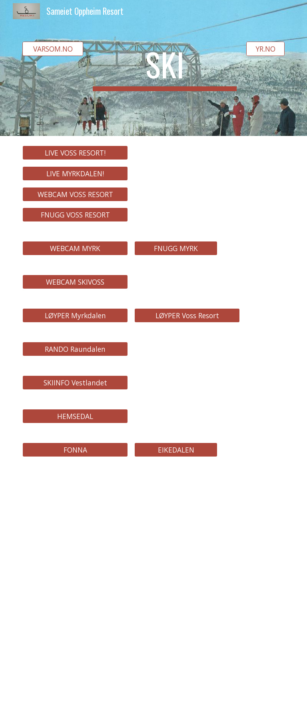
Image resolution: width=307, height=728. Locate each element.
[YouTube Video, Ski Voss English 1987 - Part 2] (75, 512)
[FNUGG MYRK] (176, 248)
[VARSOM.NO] (52, 49)
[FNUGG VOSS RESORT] (75, 214)
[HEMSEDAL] (75, 416)
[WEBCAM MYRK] (75, 248)
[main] (164, 68)
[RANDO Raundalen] (75, 349)
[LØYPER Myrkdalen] (75, 315)
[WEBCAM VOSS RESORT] (75, 194)
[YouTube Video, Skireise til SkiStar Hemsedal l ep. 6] (75, 688)
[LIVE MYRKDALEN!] (75, 173)
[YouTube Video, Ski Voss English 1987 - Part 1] (186, 512)
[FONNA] (75, 450)
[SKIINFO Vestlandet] (75, 382)
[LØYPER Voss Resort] (187, 315)
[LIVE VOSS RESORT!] (75, 153)
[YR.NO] (265, 49)
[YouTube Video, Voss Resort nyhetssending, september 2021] (75, 602)
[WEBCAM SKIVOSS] (75, 282)
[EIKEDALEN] (176, 450)
